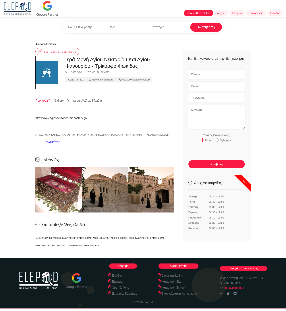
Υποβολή (216, 164)
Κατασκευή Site (171, 281)
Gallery (59, 100)
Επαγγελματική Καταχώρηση (180, 293)
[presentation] (216, 152)
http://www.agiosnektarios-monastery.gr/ (61, 118)
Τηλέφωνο (224, 140)
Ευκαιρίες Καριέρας (124, 293)
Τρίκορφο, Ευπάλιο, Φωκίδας (87, 72)
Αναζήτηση (206, 27)
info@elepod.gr (234, 287)
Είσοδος (275, 13)
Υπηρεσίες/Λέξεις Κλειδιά (84, 100)
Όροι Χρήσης (120, 287)
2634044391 (76, 79)
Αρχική (221, 13)
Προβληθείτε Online (199, 13)
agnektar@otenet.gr (101, 79)
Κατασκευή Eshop (173, 287)
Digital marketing (172, 275)
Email (206, 140)
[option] (105, 189)
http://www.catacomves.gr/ (134, 79)
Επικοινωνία (256, 13)
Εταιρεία (237, 13)
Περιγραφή (42, 100)
